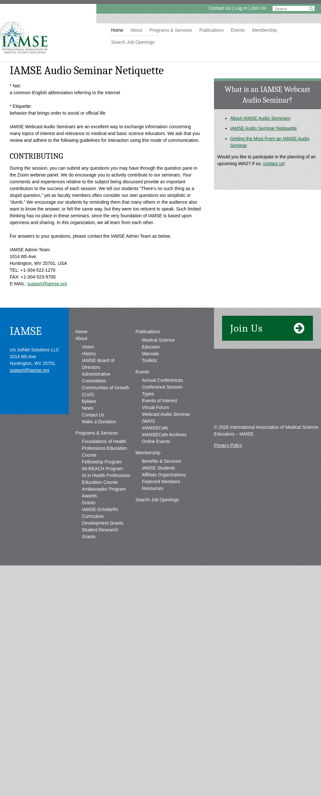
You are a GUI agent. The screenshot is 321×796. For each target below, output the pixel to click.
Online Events (156, 441)
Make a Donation (99, 421)
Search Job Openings (133, 42)
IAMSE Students (158, 468)
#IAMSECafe (155, 427)
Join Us (258, 8)
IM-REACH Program (102, 468)
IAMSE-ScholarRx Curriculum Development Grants (102, 516)
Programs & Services (171, 30)
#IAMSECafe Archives (164, 434)
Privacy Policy (228, 445)
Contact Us (220, 8)
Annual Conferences (162, 380)
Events (238, 30)
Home (117, 30)
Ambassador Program (104, 489)
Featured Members (161, 481)
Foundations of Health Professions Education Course (104, 448)
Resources (153, 488)
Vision (88, 346)
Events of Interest (159, 400)
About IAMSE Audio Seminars (260, 118)
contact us (273, 163)
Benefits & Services (161, 461)
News (87, 408)
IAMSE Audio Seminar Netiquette (263, 128)
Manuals (150, 353)
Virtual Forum (155, 407)
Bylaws (89, 401)
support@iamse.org (47, 283)
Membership (264, 30)
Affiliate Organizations (164, 474)
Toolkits (149, 360)
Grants (88, 502)
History (89, 353)
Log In (241, 8)
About (137, 30)
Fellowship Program (102, 461)
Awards (89, 495)
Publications (211, 30)
